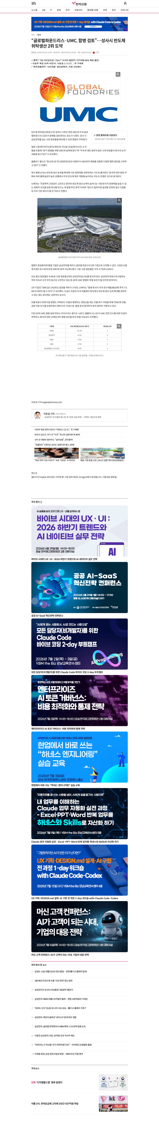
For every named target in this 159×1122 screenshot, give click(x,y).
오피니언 (125, 10)
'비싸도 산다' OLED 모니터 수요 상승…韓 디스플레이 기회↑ (61, 1008)
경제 (59, 10)
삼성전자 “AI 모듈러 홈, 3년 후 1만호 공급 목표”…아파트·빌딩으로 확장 (73, 417)
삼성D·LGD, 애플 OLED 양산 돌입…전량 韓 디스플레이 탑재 (61, 971)
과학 (105, 10)
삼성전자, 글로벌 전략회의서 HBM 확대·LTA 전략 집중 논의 (60, 1026)
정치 (114, 10)
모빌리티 (78, 10)
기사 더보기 (60, 414)
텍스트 (34, 473)
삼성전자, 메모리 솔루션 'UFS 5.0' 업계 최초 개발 (55, 1017)
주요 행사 (36, 502)
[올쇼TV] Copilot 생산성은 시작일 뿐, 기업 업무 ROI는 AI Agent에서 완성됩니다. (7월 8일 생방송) (74, 477)
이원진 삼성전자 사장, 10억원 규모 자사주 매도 (55, 1035)
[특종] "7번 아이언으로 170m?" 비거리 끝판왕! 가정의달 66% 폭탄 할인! (66, 60)
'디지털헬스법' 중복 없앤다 (46, 1082)
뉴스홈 (34, 10)
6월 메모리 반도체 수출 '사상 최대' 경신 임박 (53, 980)
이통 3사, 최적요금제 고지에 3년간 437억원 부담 (54, 1103)
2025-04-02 (90, 52)
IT (51, 10)
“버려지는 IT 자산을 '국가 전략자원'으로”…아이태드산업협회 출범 (63, 1045)
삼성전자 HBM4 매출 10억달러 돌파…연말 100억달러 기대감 (61, 999)
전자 (68, 10)
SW (43, 10)
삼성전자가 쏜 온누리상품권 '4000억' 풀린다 (54, 990)
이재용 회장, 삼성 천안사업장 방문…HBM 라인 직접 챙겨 (59, 1054)
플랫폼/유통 (92, 10)
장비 (39, 35)
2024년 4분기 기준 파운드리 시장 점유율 (110, 139)
